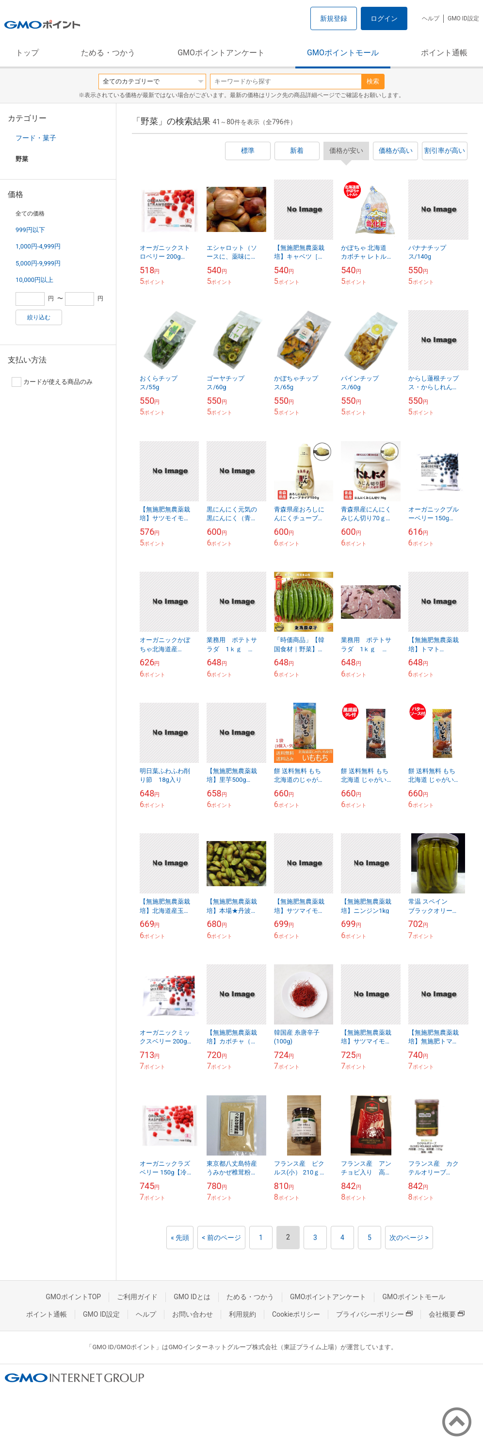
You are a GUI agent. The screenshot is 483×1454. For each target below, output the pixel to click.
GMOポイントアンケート (221, 52)
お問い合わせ (192, 1314)
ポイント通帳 (444, 52)
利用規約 (242, 1314)
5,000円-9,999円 (38, 263)
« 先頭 (180, 1237)
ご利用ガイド (137, 1297)
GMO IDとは (192, 1297)
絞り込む (38, 317)
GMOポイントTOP (73, 1297)
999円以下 (30, 229)
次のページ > (409, 1237)
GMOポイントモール (343, 52)
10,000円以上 (34, 279)
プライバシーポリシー (374, 1314)
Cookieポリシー (296, 1314)
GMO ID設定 (463, 18)
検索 (373, 81)
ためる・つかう (108, 52)
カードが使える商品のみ (52, 382)
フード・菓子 (36, 138)
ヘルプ (430, 18)
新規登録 (333, 18)
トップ (27, 52)
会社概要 (447, 1314)
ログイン (384, 18)
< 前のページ (221, 1237)
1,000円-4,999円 (38, 246)
